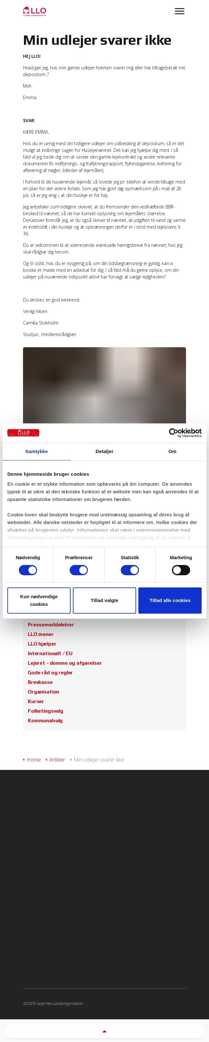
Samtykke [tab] (36, 451)
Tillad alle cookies (170, 600)
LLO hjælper (42, 644)
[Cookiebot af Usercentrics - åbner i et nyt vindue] (174, 433)
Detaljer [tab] (104, 451)
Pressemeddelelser (51, 625)
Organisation (43, 692)
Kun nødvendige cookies (39, 600)
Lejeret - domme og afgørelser (65, 663)
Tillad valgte (104, 600)
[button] (104, 1030)
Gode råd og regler (50, 673)
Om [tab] (172, 451)
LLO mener (41, 634)
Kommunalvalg (45, 720)
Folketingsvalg (45, 711)
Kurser (36, 701)
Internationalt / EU (50, 653)
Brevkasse (40, 682)
